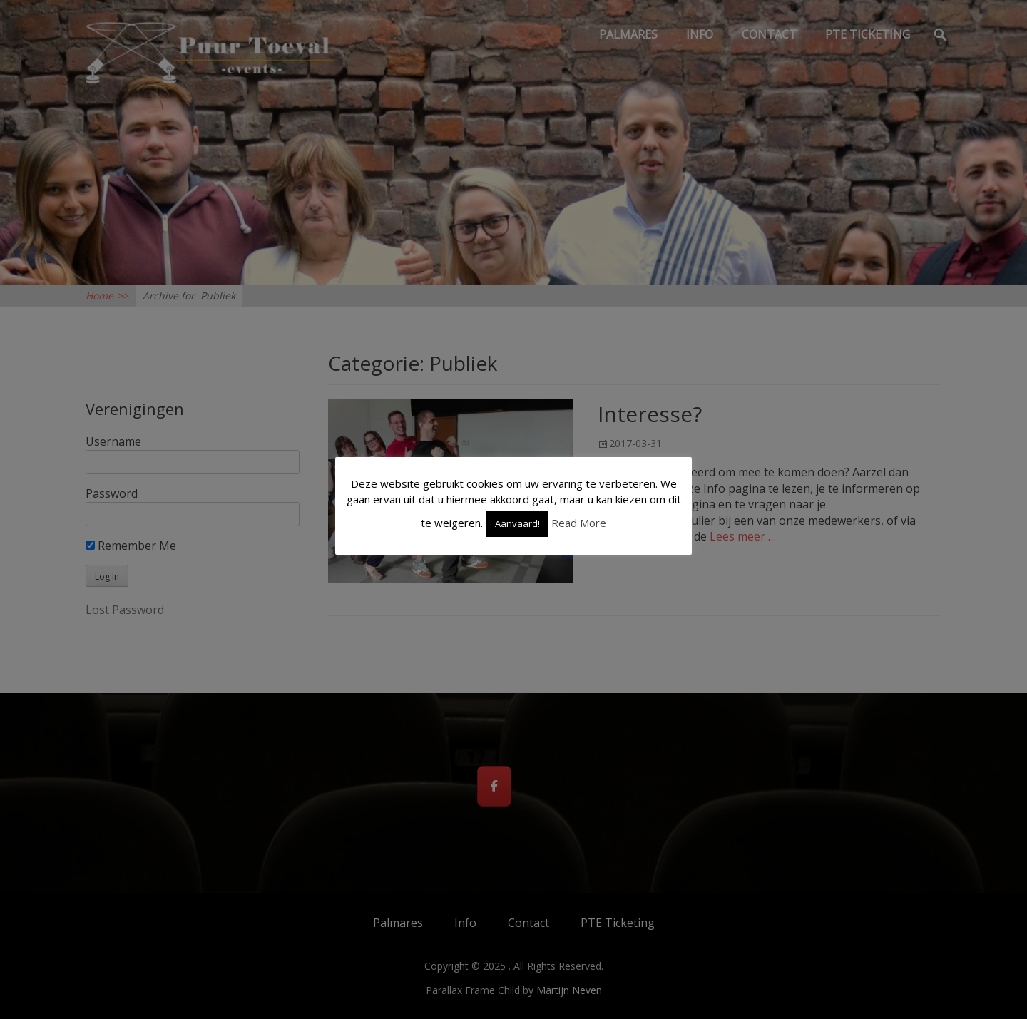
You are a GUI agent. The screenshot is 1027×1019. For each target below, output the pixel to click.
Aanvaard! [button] (517, 523)
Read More (578, 523)
